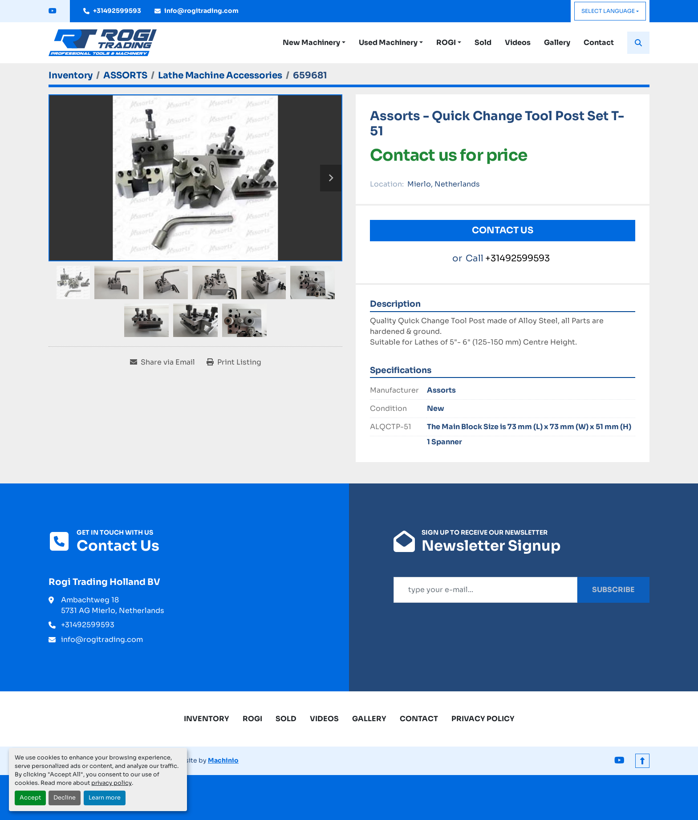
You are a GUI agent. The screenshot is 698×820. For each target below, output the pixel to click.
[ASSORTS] (125, 75)
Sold (483, 42)
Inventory (206, 718)
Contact (599, 42)
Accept (30, 797)
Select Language (608, 11)
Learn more (105, 797)
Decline (64, 797)
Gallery (557, 42)
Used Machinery (388, 42)
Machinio (223, 760)
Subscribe (613, 589)
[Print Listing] (234, 362)
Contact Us (502, 230)
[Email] (485, 590)
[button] (314, 42)
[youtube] (53, 11)
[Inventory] (71, 75)
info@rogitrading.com (201, 11)
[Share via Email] (162, 362)
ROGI (446, 42)
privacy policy (111, 783)
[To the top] (642, 761)
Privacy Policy (483, 718)
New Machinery (311, 42)
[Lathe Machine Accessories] (220, 75)
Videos (518, 42)
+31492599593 (117, 11)
